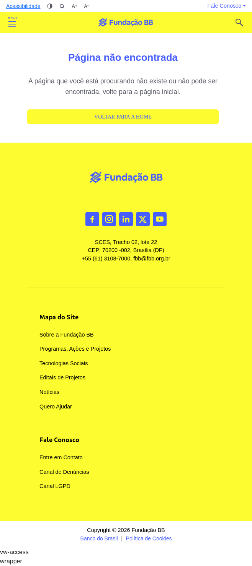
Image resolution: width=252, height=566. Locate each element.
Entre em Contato (61, 457)
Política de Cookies (149, 539)
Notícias (49, 392)
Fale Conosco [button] (225, 6)
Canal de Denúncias (64, 472)
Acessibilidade (23, 6)
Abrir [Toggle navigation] (12, 22)
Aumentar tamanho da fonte (74, 6)
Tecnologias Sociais (63, 363)
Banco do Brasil (99, 539)
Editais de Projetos (62, 377)
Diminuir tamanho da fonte (86, 6)
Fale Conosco (59, 439)
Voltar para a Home (123, 117)
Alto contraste (50, 6)
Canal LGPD (54, 486)
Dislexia (62, 6)
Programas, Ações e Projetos (75, 349)
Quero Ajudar (55, 406)
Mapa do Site (59, 317)
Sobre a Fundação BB (66, 335)
